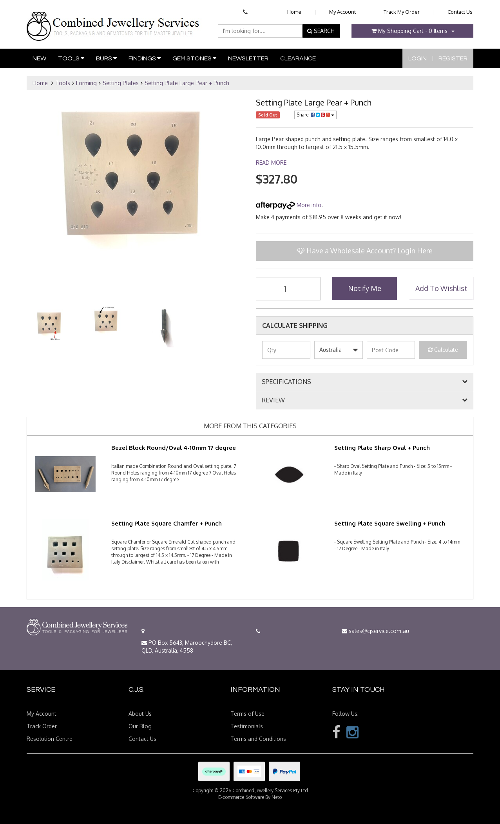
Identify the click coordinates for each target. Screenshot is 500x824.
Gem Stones (194, 58)
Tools (71, 58)
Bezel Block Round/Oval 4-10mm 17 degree (173, 447)
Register (452, 58)
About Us (140, 713)
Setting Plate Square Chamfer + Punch (166, 523)
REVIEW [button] (273, 400)
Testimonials (246, 726)
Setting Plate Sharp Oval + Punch (382, 447)
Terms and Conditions (258, 738)
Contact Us (460, 12)
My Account (342, 12)
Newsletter (248, 58)
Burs (106, 58)
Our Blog (140, 726)
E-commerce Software (241, 797)
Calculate (443, 349)
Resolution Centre (49, 738)
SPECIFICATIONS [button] (286, 382)
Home (294, 12)
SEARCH (321, 30)
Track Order (42, 726)
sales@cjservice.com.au (375, 631)
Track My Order (402, 12)
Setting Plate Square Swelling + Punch (389, 523)
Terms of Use (247, 713)
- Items (409, 30)
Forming (86, 83)
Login (417, 58)
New (39, 58)
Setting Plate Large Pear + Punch (187, 83)
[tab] (364, 382)
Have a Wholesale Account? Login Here (365, 250)
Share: (315, 115)
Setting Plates (121, 83)
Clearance (298, 58)
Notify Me (364, 288)
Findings (145, 58)
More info (288, 205)
